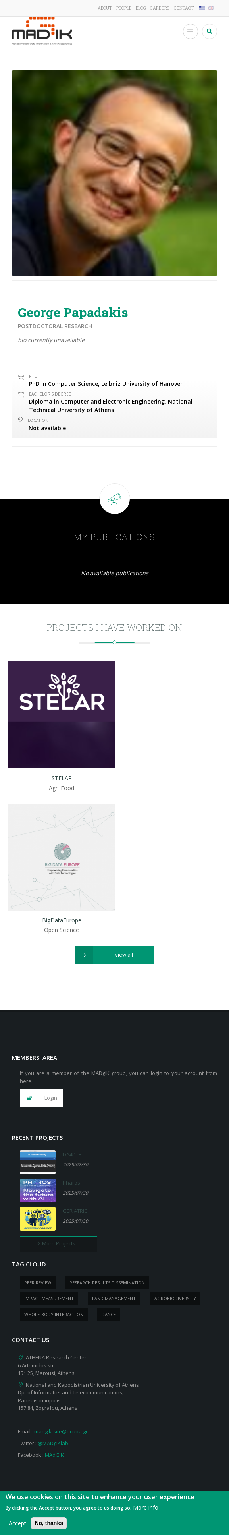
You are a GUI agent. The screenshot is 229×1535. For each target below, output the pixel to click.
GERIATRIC (75, 1210)
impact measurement (49, 1298)
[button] (114, 955)
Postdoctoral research (55, 326)
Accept (17, 1527)
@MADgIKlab (53, 1443)
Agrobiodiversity (175, 1298)
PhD (33, 376)
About (105, 8)
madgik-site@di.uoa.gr (61, 1431)
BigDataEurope (61, 920)
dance (109, 1314)
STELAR (62, 778)
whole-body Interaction (53, 1314)
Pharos (71, 1182)
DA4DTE (72, 1154)
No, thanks (49, 1527)
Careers (159, 8)
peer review (37, 1283)
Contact (184, 8)
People (124, 8)
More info (145, 1511)
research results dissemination (107, 1283)
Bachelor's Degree (50, 394)
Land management (114, 1298)
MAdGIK (54, 1454)
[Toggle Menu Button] (190, 31)
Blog (141, 8)
